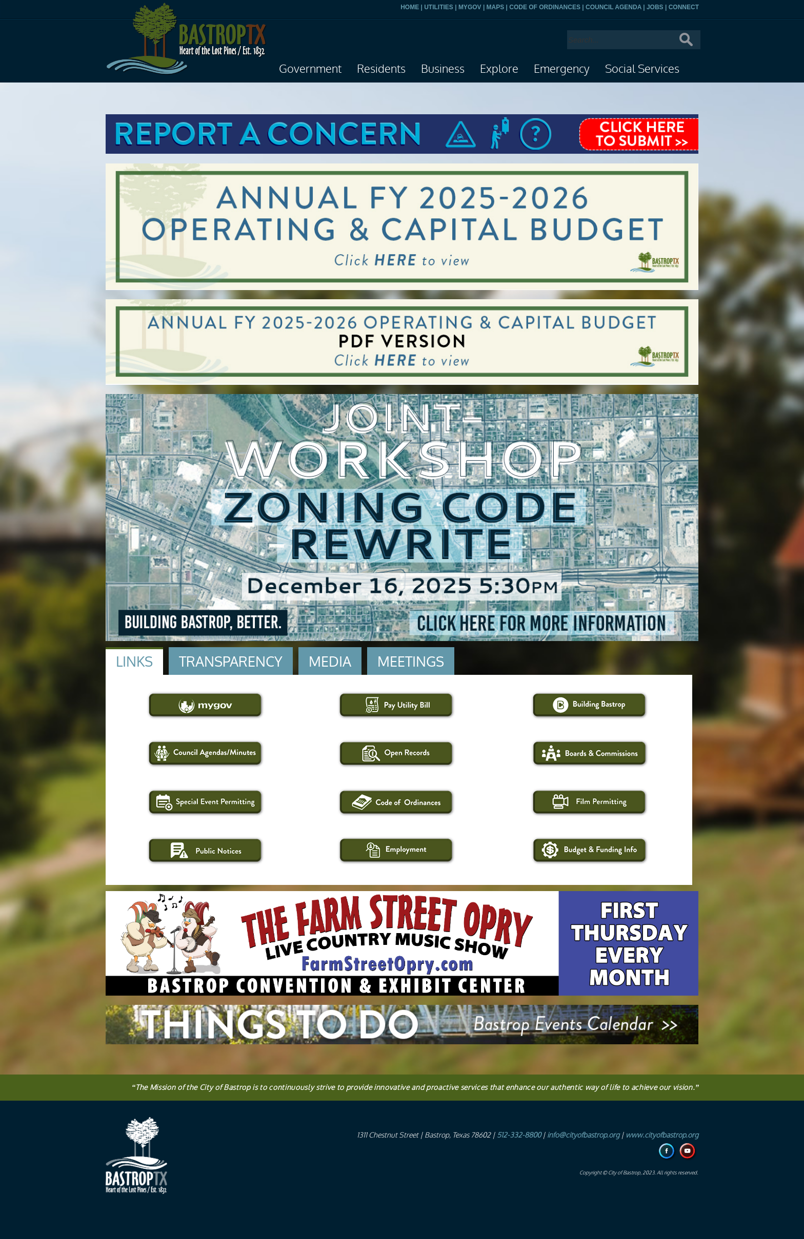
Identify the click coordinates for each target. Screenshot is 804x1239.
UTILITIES (438, 7)
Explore (499, 69)
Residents (381, 69)
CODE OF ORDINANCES (544, 7)
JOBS (655, 7)
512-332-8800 (519, 1135)
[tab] (134, 661)
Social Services (642, 69)
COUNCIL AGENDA (613, 7)
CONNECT (684, 7)
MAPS (496, 7)
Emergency (562, 69)
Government (310, 69)
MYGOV (469, 7)
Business (443, 69)
